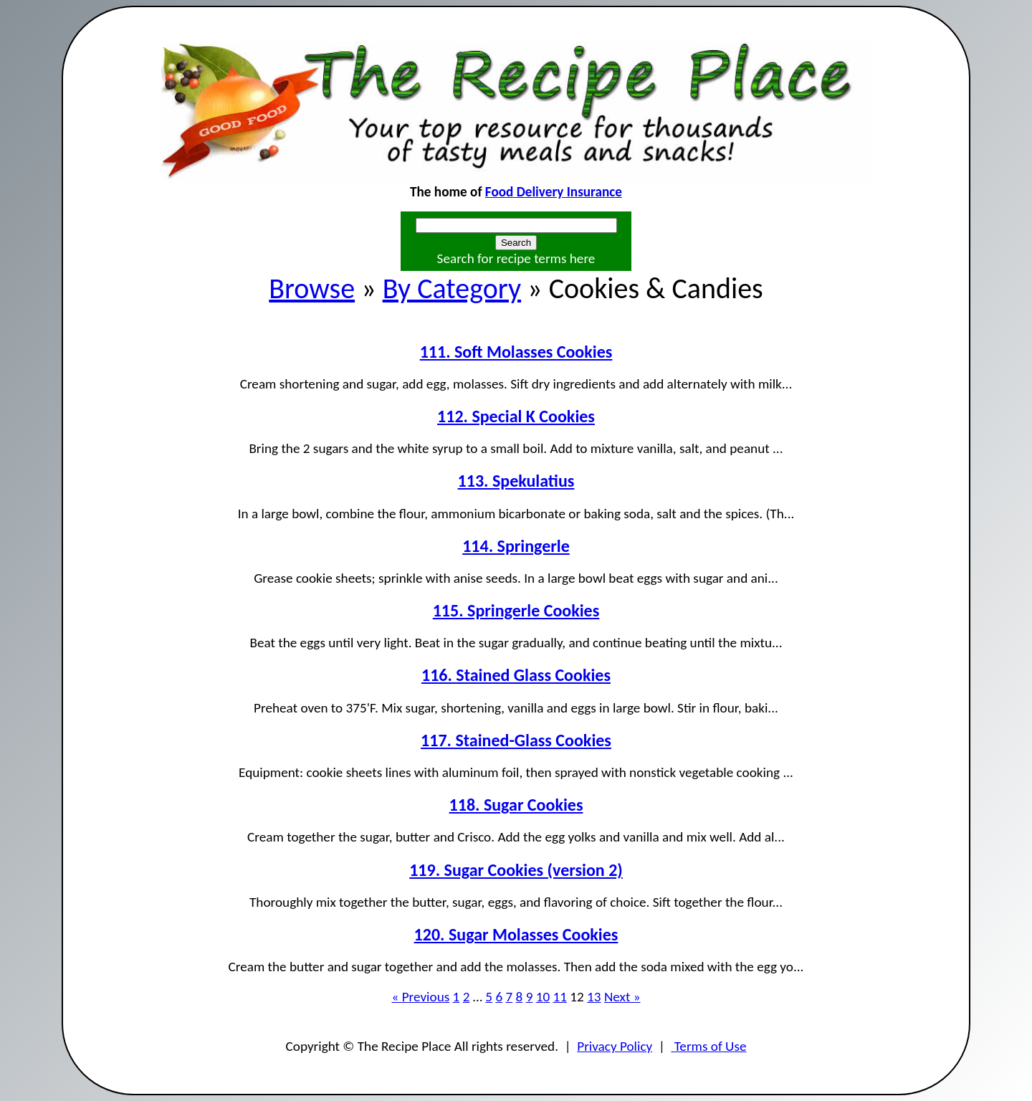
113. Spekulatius (516, 480)
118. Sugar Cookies (516, 804)
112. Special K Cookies (516, 416)
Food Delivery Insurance (553, 192)
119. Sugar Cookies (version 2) (516, 869)
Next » (622, 996)
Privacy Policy (614, 1046)
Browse (312, 288)
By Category (452, 288)
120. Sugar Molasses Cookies (516, 934)
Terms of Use (708, 1046)
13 (594, 996)
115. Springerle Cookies (516, 610)
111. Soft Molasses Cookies (516, 351)
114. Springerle (516, 545)
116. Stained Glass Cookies (516, 674)
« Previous (420, 996)
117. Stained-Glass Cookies (516, 740)
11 (560, 996)
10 (543, 996)
